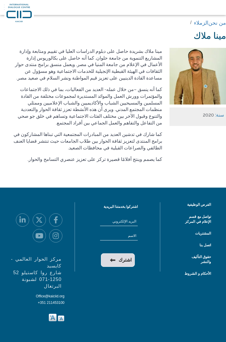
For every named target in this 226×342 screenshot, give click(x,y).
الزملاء (201, 23)
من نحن (217, 23)
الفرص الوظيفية (199, 205)
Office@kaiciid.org (50, 296)
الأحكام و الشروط (198, 274)
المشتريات (203, 233)
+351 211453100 (51, 303)
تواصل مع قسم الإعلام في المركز (198, 219)
